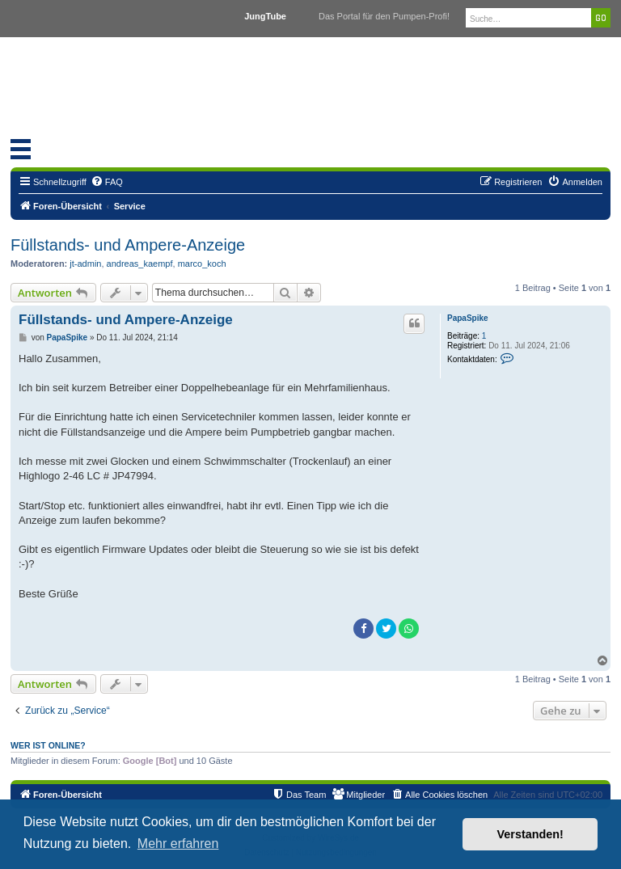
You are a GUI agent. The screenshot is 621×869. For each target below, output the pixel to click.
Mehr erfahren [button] (178, 843)
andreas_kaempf (140, 263)
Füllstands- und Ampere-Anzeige (128, 245)
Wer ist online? (48, 745)
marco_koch (202, 263)
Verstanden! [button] (530, 834)
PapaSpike (467, 318)
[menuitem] (107, 182)
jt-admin (85, 263)
